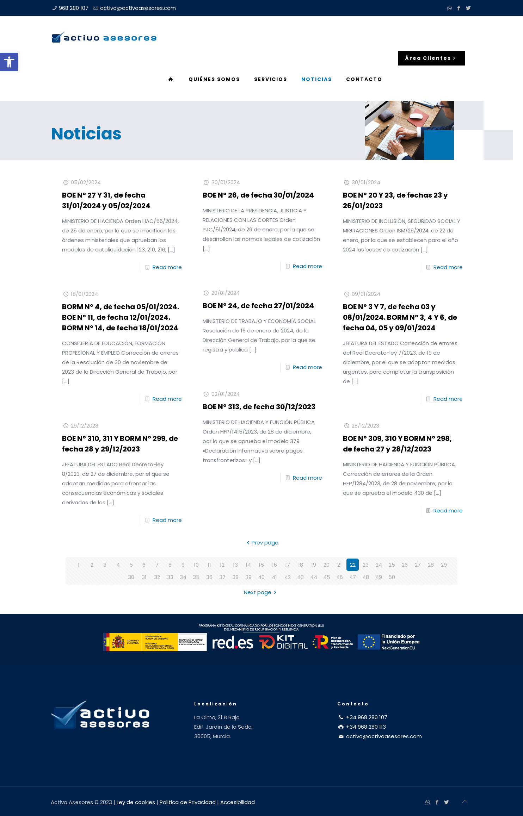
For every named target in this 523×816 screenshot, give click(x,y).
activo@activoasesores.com (138, 8)
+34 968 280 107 (362, 717)
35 (196, 577)
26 (405, 564)
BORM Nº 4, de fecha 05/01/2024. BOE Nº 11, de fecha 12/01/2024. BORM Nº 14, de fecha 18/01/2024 (120, 317)
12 (222, 564)
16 (274, 564)
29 (444, 564)
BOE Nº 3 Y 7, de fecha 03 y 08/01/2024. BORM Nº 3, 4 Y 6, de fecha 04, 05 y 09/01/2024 (400, 317)
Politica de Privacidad (188, 802)
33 (170, 577)
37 (222, 577)
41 (274, 577)
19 (313, 564)
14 (248, 564)
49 (378, 577)
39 (248, 577)
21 (339, 564)
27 (418, 564)
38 (235, 577)
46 (339, 577)
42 (287, 577)
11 (209, 564)
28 (431, 564)
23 (366, 564)
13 (235, 564)
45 (326, 577)
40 (261, 577)
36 (209, 577)
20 (327, 564)
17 (287, 564)
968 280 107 (73, 8)
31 (144, 577)
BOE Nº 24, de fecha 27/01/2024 (258, 306)
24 (379, 564)
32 (157, 577)
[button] (9, 62)
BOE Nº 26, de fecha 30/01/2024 (258, 195)
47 (352, 577)
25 (392, 564)
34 (183, 577)
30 (131, 577)
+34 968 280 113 (361, 726)
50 (391, 577)
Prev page (261, 542)
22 (353, 564)
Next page (261, 592)
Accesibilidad (237, 802)
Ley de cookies (136, 802)
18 (300, 564)
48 (365, 577)
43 (300, 577)
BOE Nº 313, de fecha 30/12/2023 (259, 407)
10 (196, 564)
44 (313, 577)
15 (261, 564)
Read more (167, 267)
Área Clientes (431, 58)
